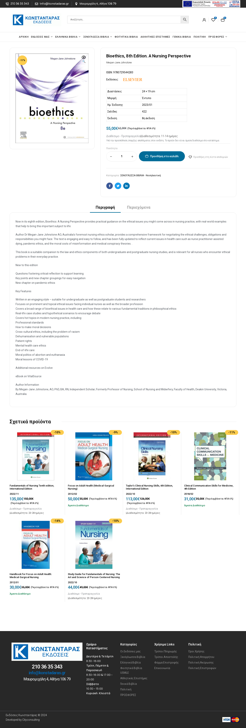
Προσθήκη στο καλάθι (164, 156)
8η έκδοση (148, 118)
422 (144, 111)
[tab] (105, 209)
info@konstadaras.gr (47, 672)
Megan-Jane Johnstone (119, 62)
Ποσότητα (111, 148)
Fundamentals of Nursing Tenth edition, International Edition (32, 487)
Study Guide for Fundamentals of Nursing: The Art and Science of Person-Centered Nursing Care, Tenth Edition (94, 577)
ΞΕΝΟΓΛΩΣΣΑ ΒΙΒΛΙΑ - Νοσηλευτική (140, 175)
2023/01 (147, 104)
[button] (84, 59)
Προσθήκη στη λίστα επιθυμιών (210, 157)
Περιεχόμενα (138, 207)
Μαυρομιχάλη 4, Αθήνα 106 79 (47, 679)
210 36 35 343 (47, 667)
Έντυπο (146, 98)
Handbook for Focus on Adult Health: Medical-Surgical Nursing (31, 576)
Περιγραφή (105, 207)
